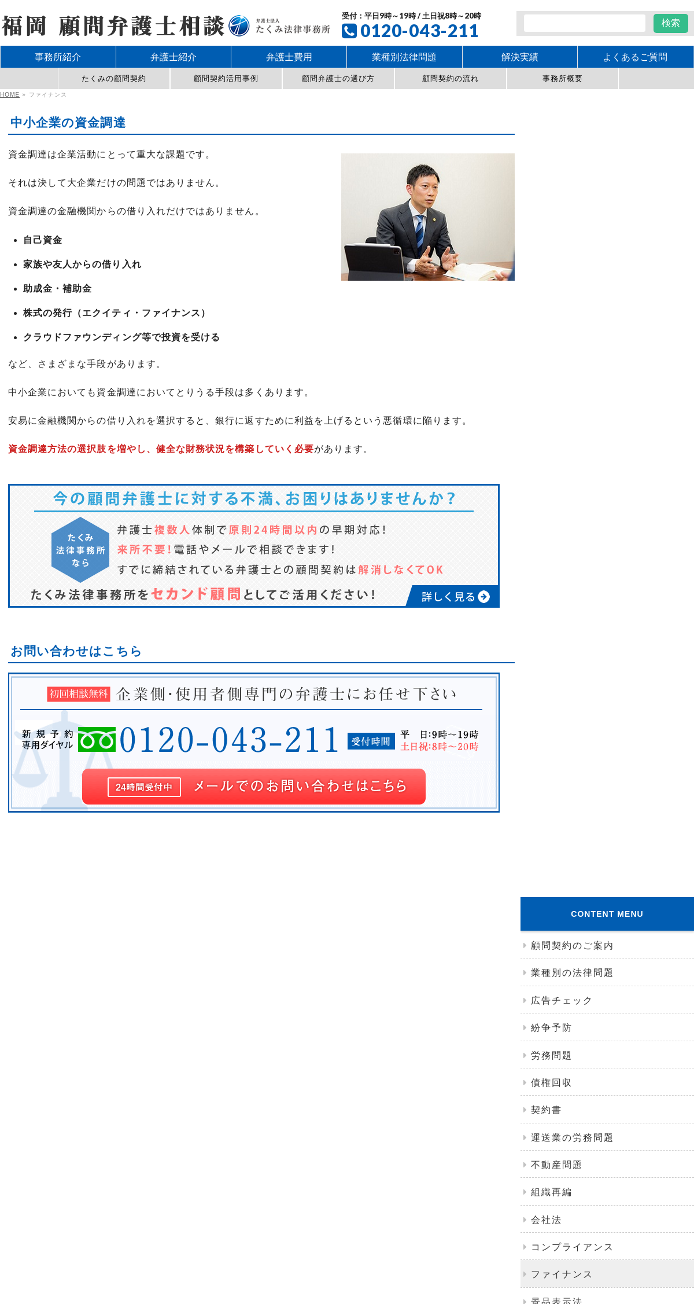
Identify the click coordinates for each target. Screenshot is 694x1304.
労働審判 (378, 1154)
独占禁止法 (557, 616)
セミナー (552, 753)
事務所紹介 (557, 643)
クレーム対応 (206, 1154)
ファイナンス (562, 534)
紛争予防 (552, 287)
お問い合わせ (206, 1188)
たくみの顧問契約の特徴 (222, 1125)
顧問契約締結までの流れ (222, 1102)
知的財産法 (557, 589)
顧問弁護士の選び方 (338, 78)
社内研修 (552, 780)
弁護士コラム (562, 698)
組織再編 (552, 452)
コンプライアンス (572, 507)
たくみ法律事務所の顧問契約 (233, 1088)
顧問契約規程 (205, 1136)
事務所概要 (562, 78)
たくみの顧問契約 (114, 78)
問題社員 (433, 1154)
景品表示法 (557, 561)
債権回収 (552, 342)
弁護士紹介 (557, 671)
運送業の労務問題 (572, 397)
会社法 (546, 479)
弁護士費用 (544, 1171)
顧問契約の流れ (450, 78)
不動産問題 (557, 424)
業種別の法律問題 (572, 232)
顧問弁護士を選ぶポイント (226, 1113)
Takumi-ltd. (374, 1249)
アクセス (552, 808)
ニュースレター (567, 725)
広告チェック (562, 260)
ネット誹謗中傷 (550, 1088)
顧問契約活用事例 (226, 78)
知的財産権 (397, 1171)
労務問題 (552, 314)
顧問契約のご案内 (572, 205)
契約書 (546, 369)
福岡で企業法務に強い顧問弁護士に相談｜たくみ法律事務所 (328, 1232)
